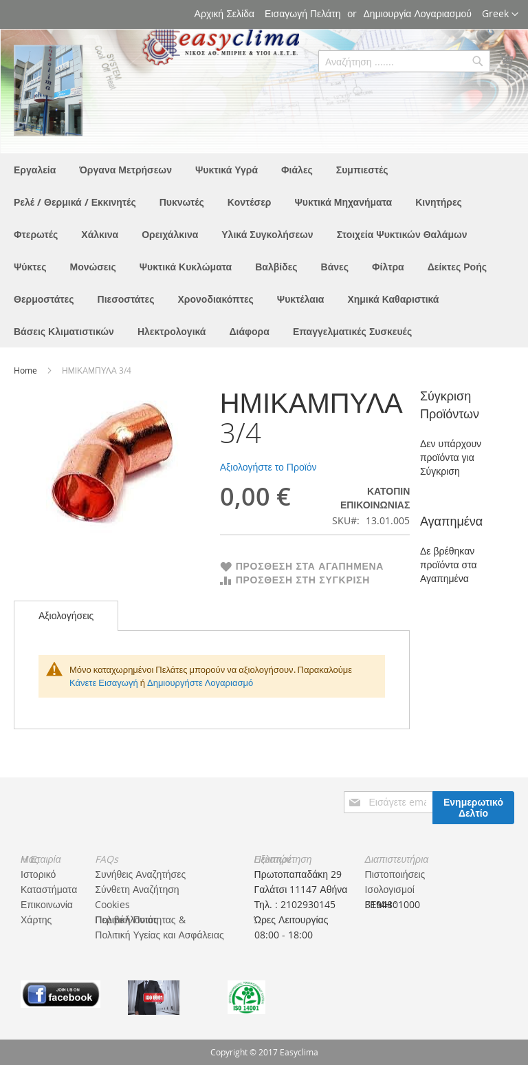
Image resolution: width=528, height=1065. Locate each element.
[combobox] (404, 61)
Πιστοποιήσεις (395, 874)
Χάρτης (36, 919)
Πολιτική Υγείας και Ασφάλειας (159, 934)
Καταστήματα (49, 889)
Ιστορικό (38, 874)
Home (26, 370)
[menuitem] (35, 169)
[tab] (66, 616)
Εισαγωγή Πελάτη (302, 13)
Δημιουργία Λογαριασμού (418, 13)
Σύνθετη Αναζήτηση (137, 889)
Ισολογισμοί (390, 889)
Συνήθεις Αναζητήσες (140, 874)
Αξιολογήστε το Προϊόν (268, 466)
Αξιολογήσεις (66, 615)
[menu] (264, 250)
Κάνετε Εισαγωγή (103, 682)
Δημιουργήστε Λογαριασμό (200, 682)
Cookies (112, 904)
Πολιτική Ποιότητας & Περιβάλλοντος (140, 919)
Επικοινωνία (47, 904)
